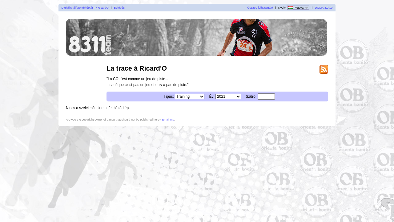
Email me (168, 119)
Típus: (168, 96)
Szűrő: (251, 96)
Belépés (119, 7)
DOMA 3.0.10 (324, 7)
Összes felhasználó (260, 7)
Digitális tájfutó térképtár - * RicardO (85, 7)
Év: (211, 96)
